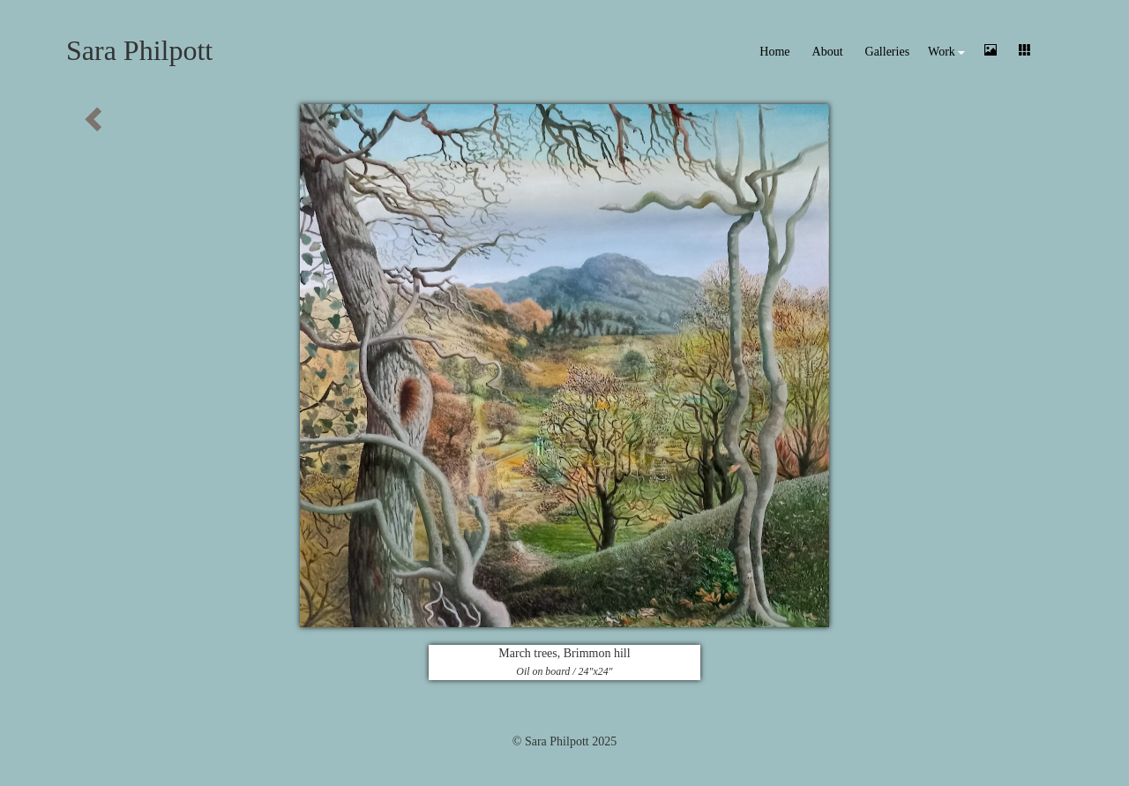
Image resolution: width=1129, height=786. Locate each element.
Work (946, 51)
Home (774, 51)
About (827, 51)
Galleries (887, 51)
